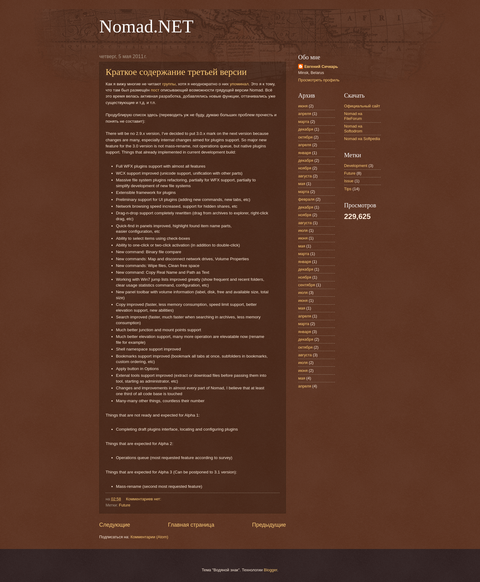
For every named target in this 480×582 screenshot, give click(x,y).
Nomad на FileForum (353, 115)
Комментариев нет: (144, 499)
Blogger (270, 570)
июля (303, 230)
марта (303, 121)
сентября (306, 285)
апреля (304, 113)
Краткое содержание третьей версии (176, 72)
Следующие (114, 525)
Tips (347, 189)
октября (305, 137)
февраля (306, 199)
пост (155, 90)
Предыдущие (269, 525)
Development (355, 165)
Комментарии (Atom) (149, 537)
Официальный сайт (362, 106)
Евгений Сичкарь (321, 66)
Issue (349, 181)
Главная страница (191, 525)
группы (168, 84)
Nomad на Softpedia (362, 138)
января (304, 152)
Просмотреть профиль (318, 80)
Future (124, 505)
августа (305, 176)
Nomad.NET (146, 26)
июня (303, 106)
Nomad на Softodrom (353, 128)
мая (301, 183)
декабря (305, 129)
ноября (304, 168)
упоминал (239, 84)
